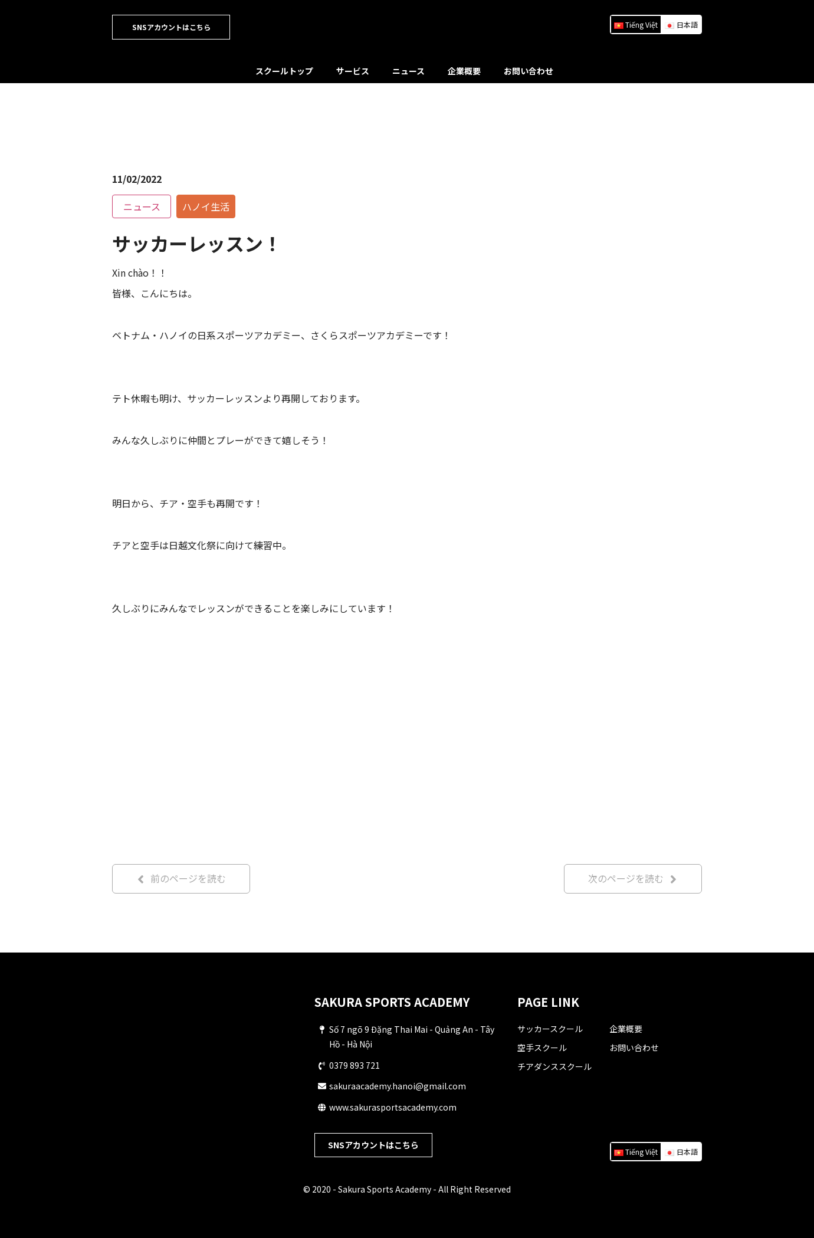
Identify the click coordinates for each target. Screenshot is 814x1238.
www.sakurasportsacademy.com (393, 1107)
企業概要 (464, 71)
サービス (352, 71)
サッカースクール (550, 1029)
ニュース (408, 71)
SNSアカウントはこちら (171, 27)
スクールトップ (284, 71)
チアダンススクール (554, 1066)
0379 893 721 (354, 1065)
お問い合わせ (528, 71)
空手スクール (542, 1047)
